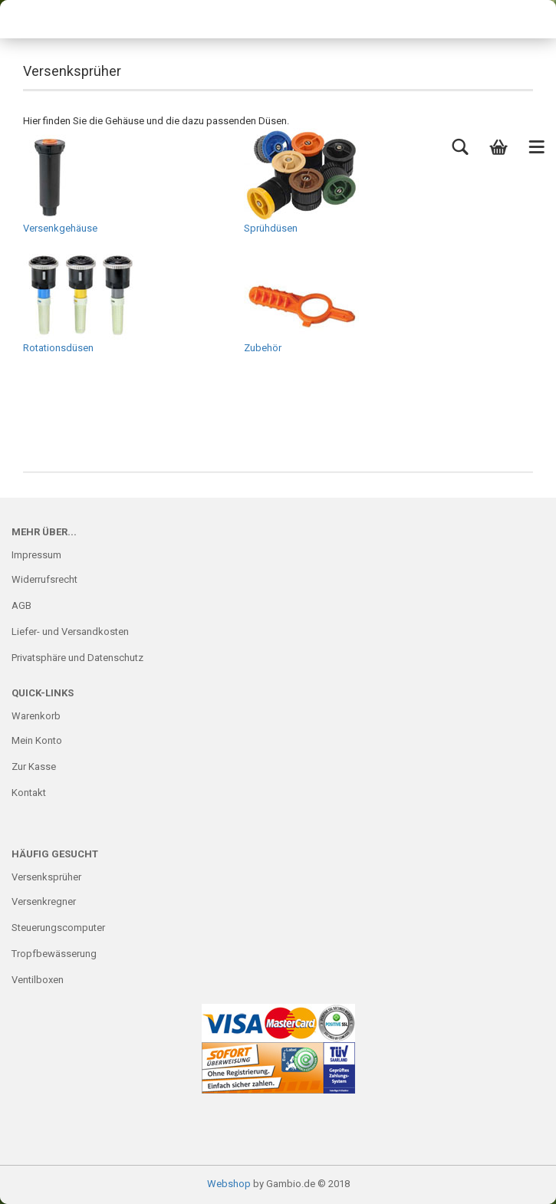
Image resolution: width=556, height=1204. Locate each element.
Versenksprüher (46, 877)
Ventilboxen (38, 979)
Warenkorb (36, 716)
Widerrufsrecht (44, 579)
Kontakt (29, 792)
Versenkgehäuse (60, 181)
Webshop (229, 1183)
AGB (21, 605)
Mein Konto (37, 740)
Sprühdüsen (301, 181)
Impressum (36, 555)
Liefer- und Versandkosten (70, 631)
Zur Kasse (34, 766)
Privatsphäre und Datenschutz (77, 657)
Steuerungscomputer (58, 927)
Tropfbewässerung (54, 953)
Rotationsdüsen (80, 301)
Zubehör (301, 301)
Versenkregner (44, 901)
